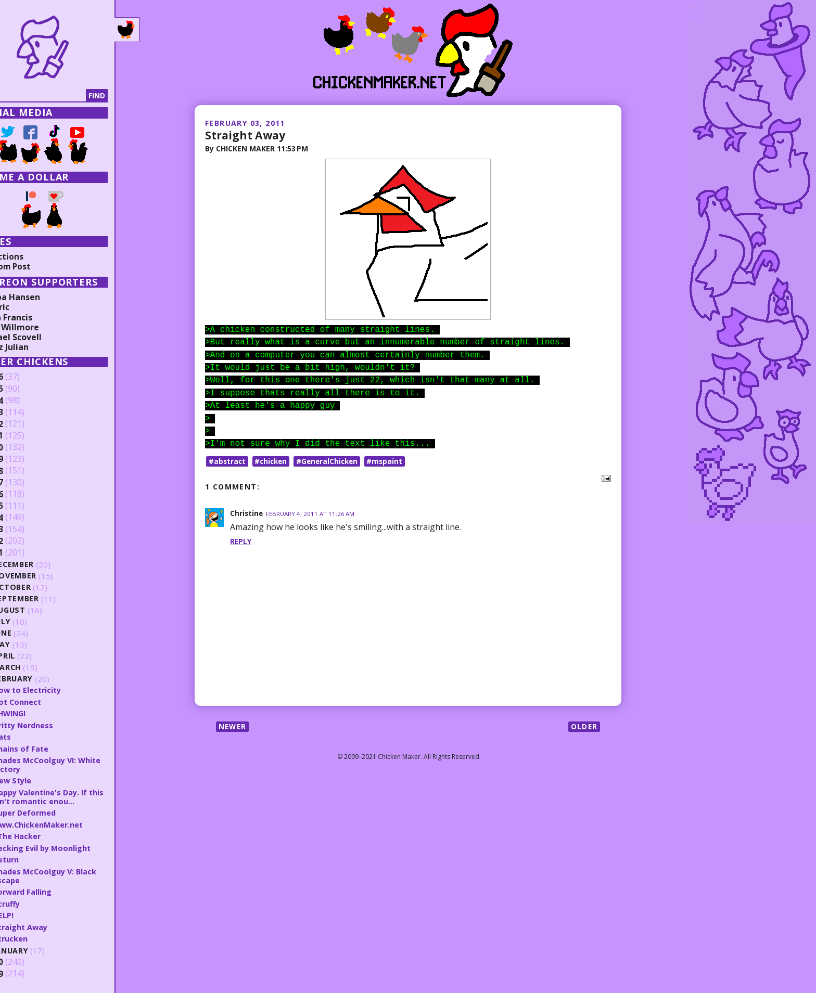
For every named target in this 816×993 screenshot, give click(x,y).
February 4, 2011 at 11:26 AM (312, 513)
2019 (24, 459)
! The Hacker (47, 834)
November (46, 576)
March (38, 667)
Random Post (35, 266)
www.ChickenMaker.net (70, 823)
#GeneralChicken (332, 461)
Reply (241, 541)
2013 (24, 529)
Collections (31, 256)
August (40, 610)
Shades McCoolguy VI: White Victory (79, 763)
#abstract (228, 461)
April (34, 656)
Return (36, 857)
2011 (24, 553)
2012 (24, 541)
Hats (32, 736)
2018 (24, 470)
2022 (24, 424)
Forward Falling (53, 889)
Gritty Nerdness (55, 724)
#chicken (273, 461)
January (42, 947)
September (47, 599)
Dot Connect (48, 701)
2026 (24, 377)
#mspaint (391, 461)
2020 (24, 447)
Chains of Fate (51, 747)
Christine (247, 513)
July (33, 621)
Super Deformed (55, 811)
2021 (24, 436)
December (45, 564)
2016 (24, 494)
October (42, 587)
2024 (24, 400)
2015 (24, 506)
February (44, 679)
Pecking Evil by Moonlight (73, 846)
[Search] (62, 95)
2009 (24, 970)
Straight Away (246, 135)
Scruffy (37, 901)
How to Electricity (59, 690)
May (32, 644)
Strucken (41, 935)
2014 (24, 517)
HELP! (33, 912)
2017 (24, 482)
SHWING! (40, 713)
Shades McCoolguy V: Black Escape (76, 873)
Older (583, 727)
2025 (24, 389)
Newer (233, 727)
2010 (24, 959)
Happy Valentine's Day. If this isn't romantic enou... (73, 795)
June (33, 633)
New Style (43, 779)
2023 (24, 412)
